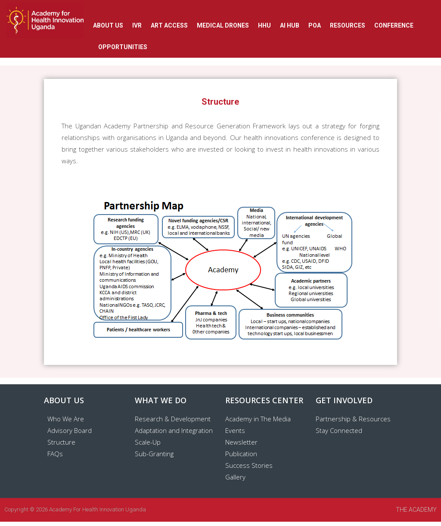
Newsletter (241, 442)
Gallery (235, 477)
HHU (264, 25)
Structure (61, 442)
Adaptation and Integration (174, 430)
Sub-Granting (154, 453)
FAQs (55, 453)
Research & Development (173, 418)
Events (235, 430)
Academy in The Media (258, 418)
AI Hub (289, 25)
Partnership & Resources (353, 418)
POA (314, 25)
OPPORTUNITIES (122, 47)
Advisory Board (69, 430)
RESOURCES (347, 25)
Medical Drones (223, 25)
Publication (241, 453)
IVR (137, 25)
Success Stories (249, 465)
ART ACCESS (169, 25)
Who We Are (65, 418)
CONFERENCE (393, 25)
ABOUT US (108, 25)
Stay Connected (339, 430)
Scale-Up (148, 442)
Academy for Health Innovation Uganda (97, 509)
